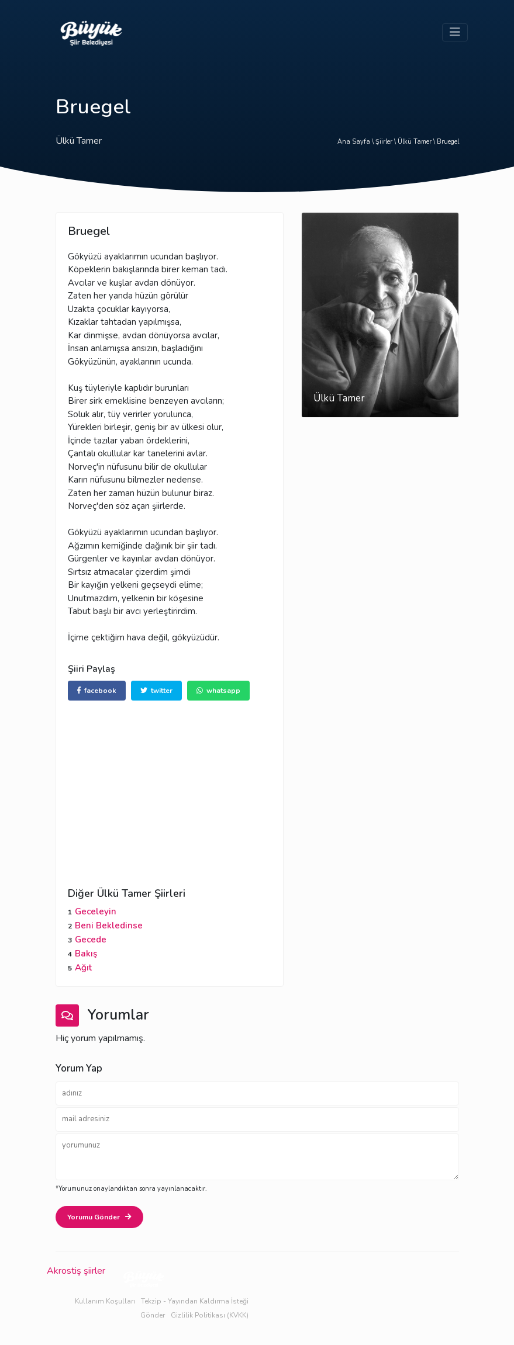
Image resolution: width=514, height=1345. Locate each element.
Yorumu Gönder (99, 1217)
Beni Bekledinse (109, 925)
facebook (96, 690)
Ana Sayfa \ (356, 141)
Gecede (90, 939)
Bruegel (448, 141)
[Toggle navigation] (455, 32)
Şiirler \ (386, 141)
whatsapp (218, 690)
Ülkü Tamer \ (417, 141)
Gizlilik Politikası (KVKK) (210, 1315)
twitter (156, 690)
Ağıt (83, 967)
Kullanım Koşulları (105, 1301)
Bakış (86, 953)
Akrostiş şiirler (76, 1270)
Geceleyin (95, 911)
